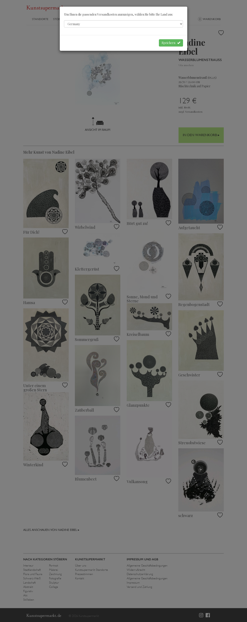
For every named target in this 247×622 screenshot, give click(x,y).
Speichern (171, 43)
